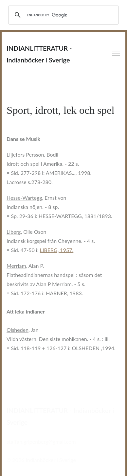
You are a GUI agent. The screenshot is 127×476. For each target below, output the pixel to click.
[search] (62, 15)
